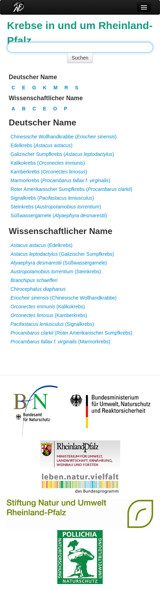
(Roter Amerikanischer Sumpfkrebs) (71, 333)
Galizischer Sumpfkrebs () (62, 154)
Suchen (80, 58)
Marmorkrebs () (60, 180)
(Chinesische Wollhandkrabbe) (63, 298)
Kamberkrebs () (48, 171)
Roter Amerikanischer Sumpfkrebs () (71, 189)
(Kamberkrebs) (48, 315)
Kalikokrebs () (47, 163)
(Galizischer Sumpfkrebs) (62, 254)
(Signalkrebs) (52, 324)
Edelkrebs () (41, 145)
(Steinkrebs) (55, 271)
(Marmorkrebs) (60, 341)
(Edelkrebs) (41, 245)
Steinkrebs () (55, 207)
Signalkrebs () (52, 198)
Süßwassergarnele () (58, 215)
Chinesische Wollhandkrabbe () (63, 136)
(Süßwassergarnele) (58, 263)
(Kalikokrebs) (47, 306)
